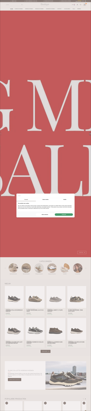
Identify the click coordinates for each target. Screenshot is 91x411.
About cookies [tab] (45, 199)
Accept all (64, 214)
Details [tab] (64, 199)
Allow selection (45, 214)
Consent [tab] (26, 199)
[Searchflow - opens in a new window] (71, 196)
